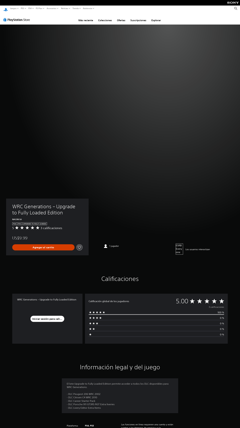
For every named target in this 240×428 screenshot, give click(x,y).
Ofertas (121, 17)
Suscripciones (138, 17)
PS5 (22, 8)
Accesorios (51, 8)
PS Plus (39, 8)
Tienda (75, 8)
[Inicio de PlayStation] (5, 9)
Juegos (13, 8)
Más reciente (85, 17)
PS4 (30, 8)
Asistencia (87, 8)
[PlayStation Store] (17, 16)
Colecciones (105, 17)
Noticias (64, 8)
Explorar (156, 17)
